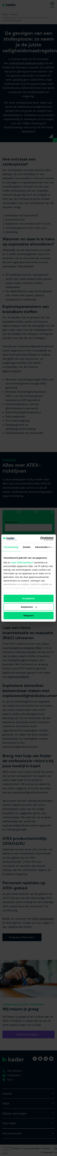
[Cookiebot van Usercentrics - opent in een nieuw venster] (41, 539)
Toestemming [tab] (10, 547)
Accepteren (28, 598)
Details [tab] (27, 547)
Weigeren (28, 615)
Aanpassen (28, 607)
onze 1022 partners (22, 562)
